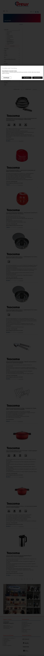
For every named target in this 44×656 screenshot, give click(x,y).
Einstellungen (6, 77)
